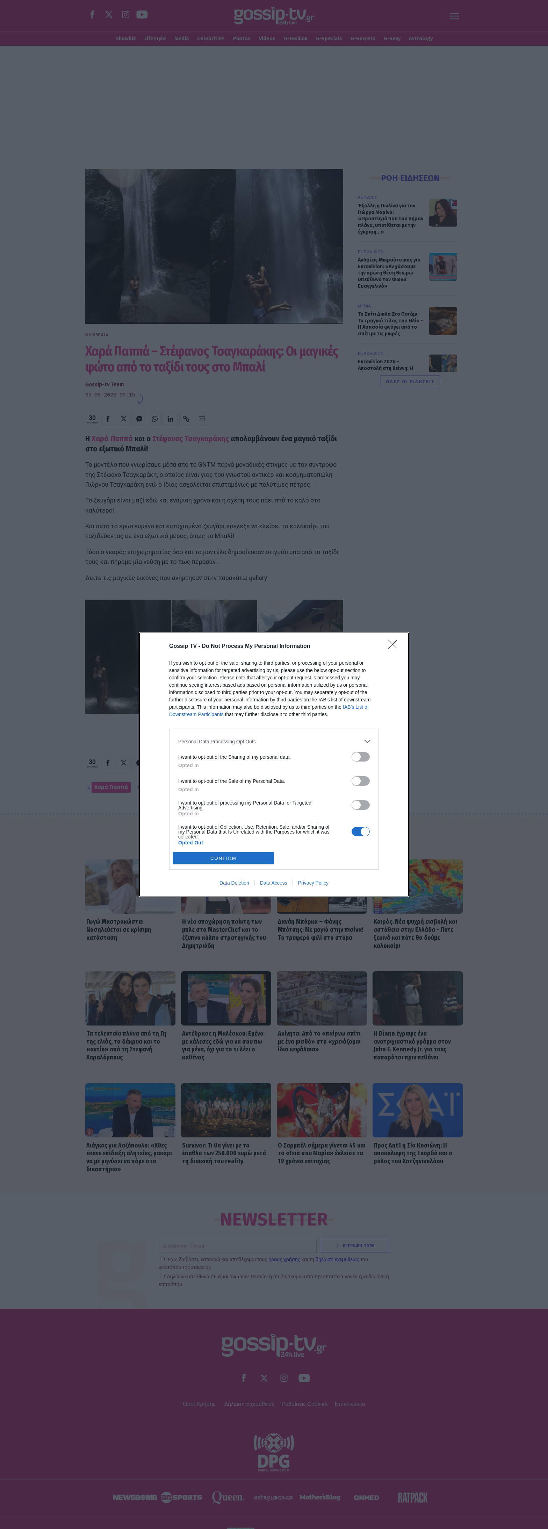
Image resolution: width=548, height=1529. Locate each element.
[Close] (395, 646)
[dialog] (274, 764)
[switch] (361, 757)
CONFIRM (223, 858)
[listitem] (274, 741)
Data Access (273, 883)
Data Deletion (234, 883)
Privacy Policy (313, 883)
